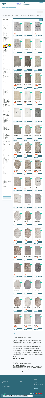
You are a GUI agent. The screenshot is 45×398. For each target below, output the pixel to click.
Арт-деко (5, 92)
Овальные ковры (16, 15)
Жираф (5, 173)
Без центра (5, 161)
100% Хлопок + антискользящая (6, 63)
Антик (5, 91)
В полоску (5, 162)
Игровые (5, 128)
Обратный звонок (36, 388)
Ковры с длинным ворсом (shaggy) (31, 15)
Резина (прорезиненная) (6, 69)
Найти (40, 19)
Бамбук (5, 28)
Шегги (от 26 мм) (6, 111)
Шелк (4, 34)
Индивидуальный (6, 102)
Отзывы (3, 382)
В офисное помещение (6, 140)
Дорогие (5, 127)
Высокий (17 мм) (6, 106)
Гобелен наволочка (6, 167)
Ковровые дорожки (5, 15)
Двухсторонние (6, 122)
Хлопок (5, 33)
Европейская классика (6, 101)
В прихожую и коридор (6, 141)
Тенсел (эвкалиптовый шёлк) (6, 71)
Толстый (5, 51)
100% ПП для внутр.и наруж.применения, (6, 115)
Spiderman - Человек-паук (6, 180)
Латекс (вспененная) (6, 68)
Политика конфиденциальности (6, 386)
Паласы (12, 15)
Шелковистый (6, 155)
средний (5, 50)
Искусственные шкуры (6, 129)
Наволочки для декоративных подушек (7, 81)
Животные (5, 172)
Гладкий (5, 121)
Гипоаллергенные (6, 120)
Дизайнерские (6, 100)
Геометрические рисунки (6, 166)
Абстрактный (6, 159)
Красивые (5, 130)
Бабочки (5, 160)
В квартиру (5, 138)
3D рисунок (5, 158)
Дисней (5, 182)
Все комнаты (6, 143)
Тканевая (5, 72)
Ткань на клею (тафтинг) (7, 73)
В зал (5, 136)
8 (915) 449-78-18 (19, 3)
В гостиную (21, 15)
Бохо (5, 93)
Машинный (5, 38)
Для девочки (5, 186)
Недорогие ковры (39, 15)
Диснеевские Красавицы (7, 181)
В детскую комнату (6, 135)
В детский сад (6, 134)
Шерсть (5, 35)
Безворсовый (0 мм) (6, 105)
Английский (5, 90)
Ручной (5, 39)
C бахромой (6, 76)
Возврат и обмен (21, 382)
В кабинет (5, 137)
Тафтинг (5, 40)
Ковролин (9, 15)
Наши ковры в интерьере (5, 381)
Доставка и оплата (21, 381)
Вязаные (5, 119)
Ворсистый (5, 118)
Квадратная (5, 55)
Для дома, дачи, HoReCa (6, 144)
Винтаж (5, 94)
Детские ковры (25, 15)
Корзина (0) (41, 2)
